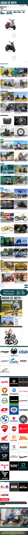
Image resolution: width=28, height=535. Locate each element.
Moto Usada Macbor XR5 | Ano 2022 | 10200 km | (14, 517)
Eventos (2, 260)
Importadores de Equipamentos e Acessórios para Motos (7, 503)
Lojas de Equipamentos (24, 502)
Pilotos (1, 504)
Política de (12, 534)
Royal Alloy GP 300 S (14, 57)
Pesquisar (26, 285)
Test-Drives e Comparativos (4, 91)
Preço (11, 13)
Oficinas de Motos (14, 502)
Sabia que (2, 212)
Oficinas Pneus (18, 502)
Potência (8, 13)
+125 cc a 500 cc (2, 13)
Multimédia (2, 163)
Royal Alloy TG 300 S (14, 35)
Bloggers (25, 503)
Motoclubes (22, 503)
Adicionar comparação (13, 59)
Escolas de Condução (17, 503)
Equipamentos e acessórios (4, 115)
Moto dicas (2, 236)
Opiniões (2, 139)
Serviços (4, 504)
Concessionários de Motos (3, 502)
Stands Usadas (9, 502)
